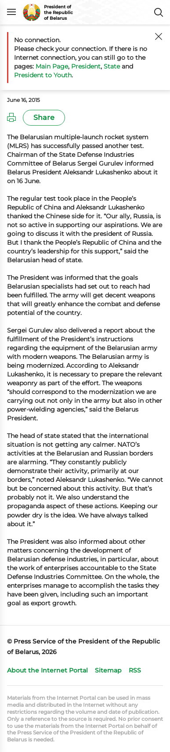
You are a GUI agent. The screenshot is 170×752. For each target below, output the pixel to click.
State (112, 66)
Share (43, 117)
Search (158, 12)
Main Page (52, 66)
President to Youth (43, 75)
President (86, 66)
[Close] (158, 36)
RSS (135, 670)
